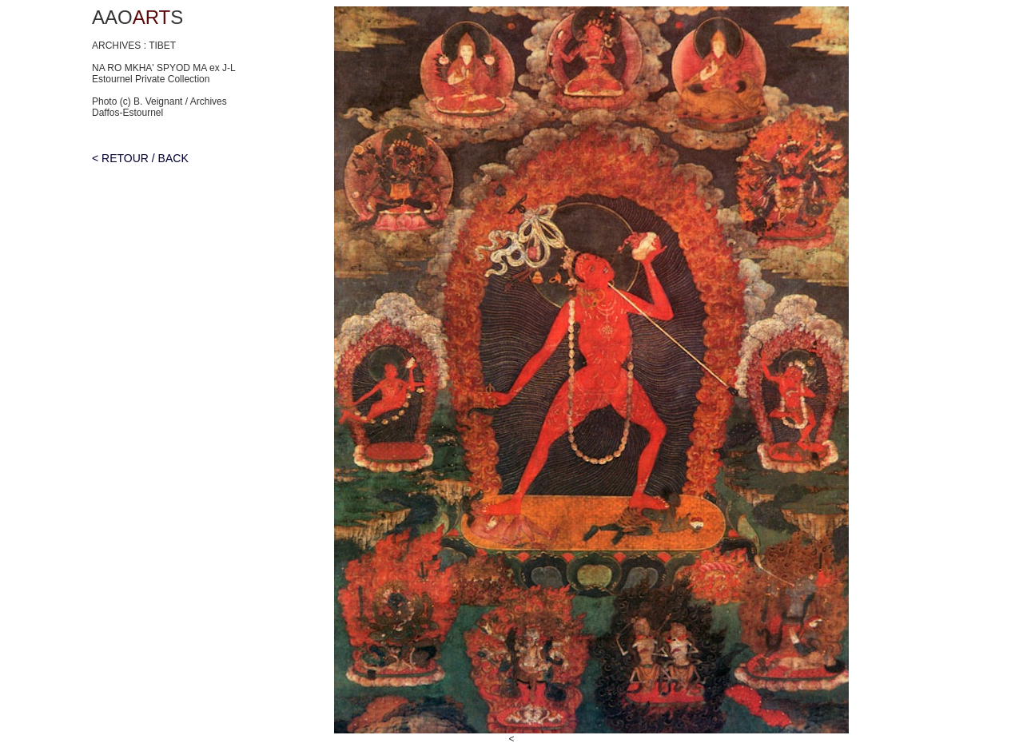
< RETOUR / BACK (140, 158)
